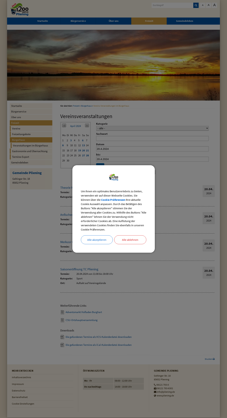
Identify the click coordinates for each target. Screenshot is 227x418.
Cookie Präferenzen (113, 200)
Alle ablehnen (130, 240)
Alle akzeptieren (96, 240)
